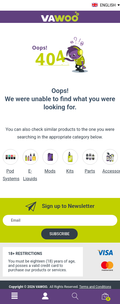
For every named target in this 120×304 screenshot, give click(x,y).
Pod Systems (11, 168)
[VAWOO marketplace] (60, 16)
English (108, 5)
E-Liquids (30, 168)
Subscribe (59, 234)
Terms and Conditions (95, 287)
